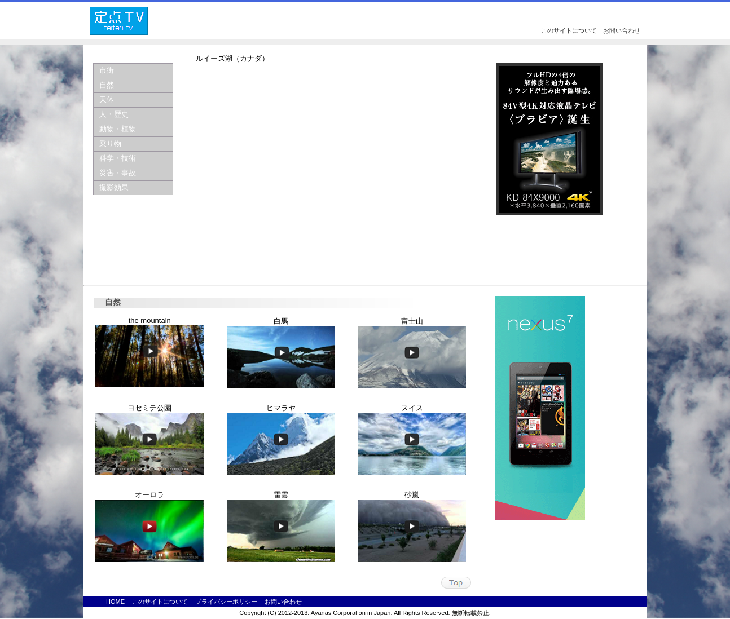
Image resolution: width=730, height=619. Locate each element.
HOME (115, 601)
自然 (106, 85)
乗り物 (110, 143)
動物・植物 (117, 129)
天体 (106, 99)
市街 (106, 70)
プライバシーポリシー (226, 601)
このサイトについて (569, 30)
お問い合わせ (621, 30)
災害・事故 (117, 173)
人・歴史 (114, 114)
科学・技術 (117, 158)
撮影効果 (114, 187)
